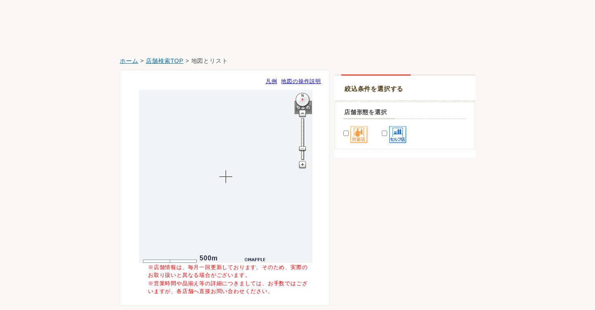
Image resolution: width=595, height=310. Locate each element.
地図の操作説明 (301, 81)
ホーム (129, 60)
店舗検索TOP (164, 60)
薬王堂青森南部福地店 (369, 236)
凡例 (271, 81)
